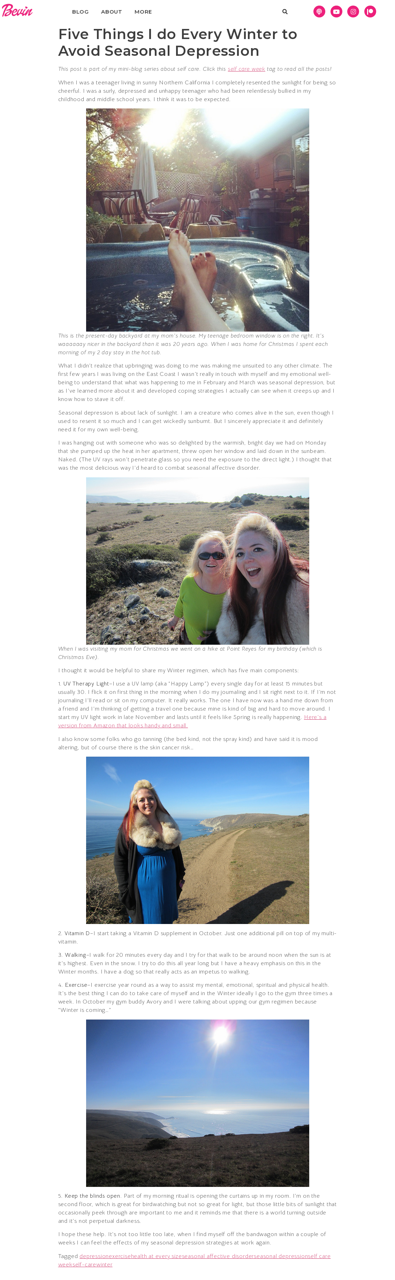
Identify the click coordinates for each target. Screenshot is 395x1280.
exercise (120, 1256)
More (143, 11)
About (111, 11)
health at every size (156, 1256)
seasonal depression (281, 1256)
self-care (84, 1264)
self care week (246, 69)
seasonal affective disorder (218, 1256)
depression (94, 1256)
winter (104, 1264)
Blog (80, 11)
